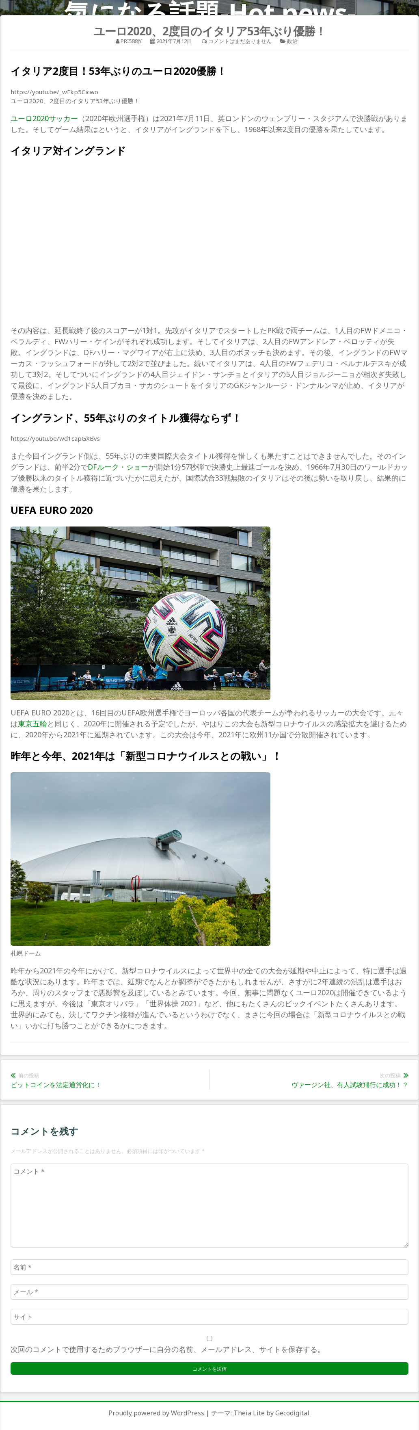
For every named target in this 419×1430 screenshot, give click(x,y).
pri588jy (131, 41)
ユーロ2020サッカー (44, 118)
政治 (292, 41)
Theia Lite (249, 1412)
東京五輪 (32, 723)
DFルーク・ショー (118, 467)
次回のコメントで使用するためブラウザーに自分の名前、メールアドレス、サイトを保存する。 (168, 1349)
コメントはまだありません (240, 41)
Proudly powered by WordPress (157, 1412)
